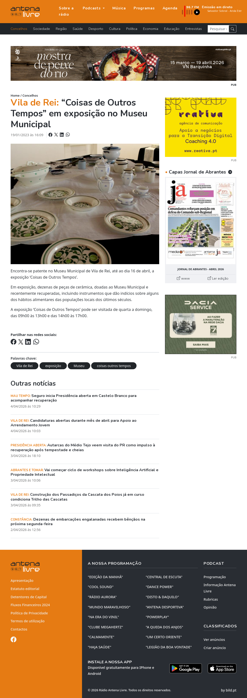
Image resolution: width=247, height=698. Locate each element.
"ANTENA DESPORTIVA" (165, 607)
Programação (215, 577)
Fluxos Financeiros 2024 (30, 605)
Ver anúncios (214, 639)
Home (15, 95)
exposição (53, 365)
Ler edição (218, 278)
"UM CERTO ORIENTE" (164, 637)
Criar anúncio (215, 647)
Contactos (19, 629)
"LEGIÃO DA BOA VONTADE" (169, 647)
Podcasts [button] (92, 8)
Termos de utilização (28, 621)
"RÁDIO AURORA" (102, 597)
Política (131, 28)
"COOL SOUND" (101, 586)
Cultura (114, 28)
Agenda (170, 8)
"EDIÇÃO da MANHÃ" (105, 577)
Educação (171, 28)
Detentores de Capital (29, 597)
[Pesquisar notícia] (218, 29)
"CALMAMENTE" (101, 637)
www (183, 278)
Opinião (210, 607)
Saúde (78, 28)
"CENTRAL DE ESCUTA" (164, 577)
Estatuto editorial (25, 588)
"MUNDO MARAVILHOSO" (109, 607)
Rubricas (211, 599)
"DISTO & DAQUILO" (162, 597)
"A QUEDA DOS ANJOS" (164, 627)
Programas (144, 8)
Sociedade (41, 28)
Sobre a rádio (66, 11)
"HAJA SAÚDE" (99, 647)
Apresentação (22, 580)
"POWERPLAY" (157, 617)
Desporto (96, 28)
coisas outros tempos (114, 365)
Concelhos (19, 28)
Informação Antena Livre (220, 588)
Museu (79, 365)
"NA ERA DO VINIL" (103, 617)
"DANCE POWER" (159, 586)
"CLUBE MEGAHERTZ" (105, 627)
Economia (150, 28)
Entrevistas (193, 28)
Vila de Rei (24, 365)
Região (61, 28)
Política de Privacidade (29, 613)
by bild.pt (228, 690)
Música (119, 8)
